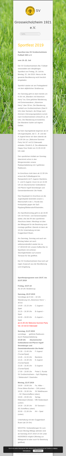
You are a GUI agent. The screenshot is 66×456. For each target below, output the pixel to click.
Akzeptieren (38, 451)
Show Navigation (45, 18)
